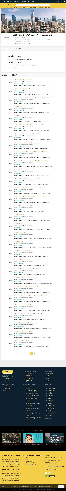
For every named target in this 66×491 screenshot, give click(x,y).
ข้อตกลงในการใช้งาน (31, 463)
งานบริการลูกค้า (29, 402)
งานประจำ (28, 373)
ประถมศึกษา (50, 382)
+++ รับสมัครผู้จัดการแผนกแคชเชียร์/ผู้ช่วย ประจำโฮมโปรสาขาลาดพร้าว (29, 125)
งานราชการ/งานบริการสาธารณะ (33, 404)
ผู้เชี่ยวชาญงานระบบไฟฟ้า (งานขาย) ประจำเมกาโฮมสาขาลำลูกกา (27, 143)
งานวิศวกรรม (29, 405)
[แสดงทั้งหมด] (26, 421)
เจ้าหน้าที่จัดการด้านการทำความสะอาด (22, 233)
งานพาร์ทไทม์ (29, 375)
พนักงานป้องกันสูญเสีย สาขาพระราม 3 (22, 80)
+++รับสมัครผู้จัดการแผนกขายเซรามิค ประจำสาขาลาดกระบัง (26, 323)
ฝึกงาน (27, 382)
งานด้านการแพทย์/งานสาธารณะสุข (34, 419)
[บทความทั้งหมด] (39, 430)
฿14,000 (18, 128)
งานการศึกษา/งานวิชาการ (32, 394)
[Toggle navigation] (13, 4)
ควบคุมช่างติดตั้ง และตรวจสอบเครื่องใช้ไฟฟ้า (24, 206)
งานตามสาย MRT (34, 8)
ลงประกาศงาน (25, 1)
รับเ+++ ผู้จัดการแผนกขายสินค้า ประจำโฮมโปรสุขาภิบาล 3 (26, 287)
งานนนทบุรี (50, 399)
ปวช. (49, 377)
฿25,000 (22, 191)
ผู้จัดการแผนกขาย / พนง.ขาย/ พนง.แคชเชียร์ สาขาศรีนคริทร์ (27, 134)
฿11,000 (17, 83)
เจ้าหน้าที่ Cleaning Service (20, 116)
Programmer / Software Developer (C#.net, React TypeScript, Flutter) (30, 161)
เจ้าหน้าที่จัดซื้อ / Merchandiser (21, 224)
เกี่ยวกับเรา (28, 458)
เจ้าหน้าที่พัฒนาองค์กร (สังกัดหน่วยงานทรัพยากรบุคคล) (26, 278)
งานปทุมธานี (50, 400)
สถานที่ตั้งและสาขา (7, 49)
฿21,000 (22, 326)
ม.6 (48, 378)
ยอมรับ (61, 487)
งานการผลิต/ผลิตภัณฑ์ (31, 392)
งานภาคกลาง (51, 409)
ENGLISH (63, 1)
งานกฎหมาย (29, 387)
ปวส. (49, 375)
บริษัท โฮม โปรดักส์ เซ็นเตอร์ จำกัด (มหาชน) (32, 35)
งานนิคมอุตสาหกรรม (52, 387)
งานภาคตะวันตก (51, 414)
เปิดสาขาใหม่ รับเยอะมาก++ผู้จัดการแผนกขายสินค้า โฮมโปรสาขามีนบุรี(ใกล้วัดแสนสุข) (31, 98)
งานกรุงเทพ (9, 8)
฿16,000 (22, 83)
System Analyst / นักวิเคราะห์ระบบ (21, 170)
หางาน (3, 1)
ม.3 (48, 380)
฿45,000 (22, 317)
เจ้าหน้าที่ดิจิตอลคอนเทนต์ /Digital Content (23, 251)
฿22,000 (22, 101)
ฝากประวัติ (16, 1)
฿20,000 (18, 101)
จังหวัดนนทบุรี (13, 68)
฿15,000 (18, 92)
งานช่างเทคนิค (48, 8)
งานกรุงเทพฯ (51, 392)
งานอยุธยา (50, 402)
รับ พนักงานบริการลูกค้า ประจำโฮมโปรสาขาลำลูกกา (25, 260)
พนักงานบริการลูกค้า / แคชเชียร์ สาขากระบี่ (23, 341)
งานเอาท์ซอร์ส (29, 380)
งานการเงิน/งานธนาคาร (31, 399)
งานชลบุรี (50, 394)
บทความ (6, 382)
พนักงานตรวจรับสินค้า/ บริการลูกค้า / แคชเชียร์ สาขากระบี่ (26, 179)
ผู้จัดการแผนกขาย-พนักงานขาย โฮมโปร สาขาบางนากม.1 (26, 89)
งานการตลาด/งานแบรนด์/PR (32, 390)
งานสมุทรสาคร (51, 407)
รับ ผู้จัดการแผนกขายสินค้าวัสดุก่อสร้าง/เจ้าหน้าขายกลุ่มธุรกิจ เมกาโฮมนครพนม (31, 197)
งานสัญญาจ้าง (29, 378)
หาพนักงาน (7, 388)
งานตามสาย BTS (24, 8)
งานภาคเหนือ (50, 410)
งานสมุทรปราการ (51, 405)
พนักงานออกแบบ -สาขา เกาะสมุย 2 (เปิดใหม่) (24, 305)
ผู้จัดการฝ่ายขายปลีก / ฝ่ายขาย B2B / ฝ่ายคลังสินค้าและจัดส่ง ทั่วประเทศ (29, 314)
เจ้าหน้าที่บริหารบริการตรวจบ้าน (20, 107)
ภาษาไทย (57, 1)
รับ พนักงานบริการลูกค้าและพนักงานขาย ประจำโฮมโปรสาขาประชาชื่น (28, 269)
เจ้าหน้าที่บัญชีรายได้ (18, 242)
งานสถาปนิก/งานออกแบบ (32, 412)
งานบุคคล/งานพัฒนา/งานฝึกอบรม (34, 417)
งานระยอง (50, 404)
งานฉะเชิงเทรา (51, 397)
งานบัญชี (16, 8)
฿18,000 (18, 119)
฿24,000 (22, 200)
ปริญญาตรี (50, 373)
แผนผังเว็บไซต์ (29, 461)
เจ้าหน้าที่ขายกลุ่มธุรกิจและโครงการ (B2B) (23, 332)
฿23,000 (22, 92)
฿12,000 (18, 182)
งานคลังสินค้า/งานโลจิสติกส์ (32, 395)
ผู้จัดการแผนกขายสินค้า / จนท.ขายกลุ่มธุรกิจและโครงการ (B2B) (27, 188)
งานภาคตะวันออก (52, 412)
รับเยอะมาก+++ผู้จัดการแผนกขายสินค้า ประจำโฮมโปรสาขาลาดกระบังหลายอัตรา (30, 296)
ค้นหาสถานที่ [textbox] (42, 4)
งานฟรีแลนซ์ (29, 377)
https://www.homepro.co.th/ (23, 44)
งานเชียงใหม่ (50, 395)
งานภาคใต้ (50, 415)
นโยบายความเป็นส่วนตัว (31, 464)
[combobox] (26, 5)
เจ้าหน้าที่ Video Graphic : (19, 215)
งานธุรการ (28, 400)
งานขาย (41, 8)
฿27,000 (22, 110)
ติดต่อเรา (28, 459)
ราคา (32, 1)
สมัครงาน (9, 1)
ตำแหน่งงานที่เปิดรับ (18, 49)
